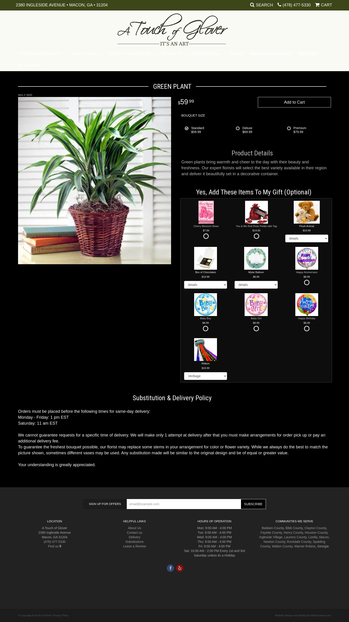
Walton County (282, 546)
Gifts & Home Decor (130, 54)
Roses (236, 54)
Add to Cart (294, 102)
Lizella (312, 537)
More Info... (30, 65)
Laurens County (295, 537)
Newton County (274, 542)
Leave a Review (134, 546)
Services (308, 54)
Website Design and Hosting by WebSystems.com (303, 615)
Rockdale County (299, 542)
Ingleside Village (271, 537)
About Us (134, 528)
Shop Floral (84, 54)
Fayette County (271, 532)
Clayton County (315, 528)
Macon (324, 537)
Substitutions (134, 542)
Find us (54, 546)
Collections (206, 54)
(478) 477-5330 (297, 5)
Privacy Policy (61, 615)
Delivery (134, 537)
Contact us (134, 532)
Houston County (316, 532)
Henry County (293, 532)
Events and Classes (39, 54)
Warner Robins (304, 546)
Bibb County (294, 528)
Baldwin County (273, 528)
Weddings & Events (270, 54)
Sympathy (171, 54)
